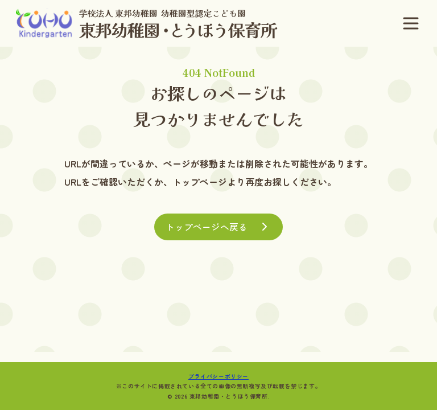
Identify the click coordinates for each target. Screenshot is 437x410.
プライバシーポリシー (218, 376)
